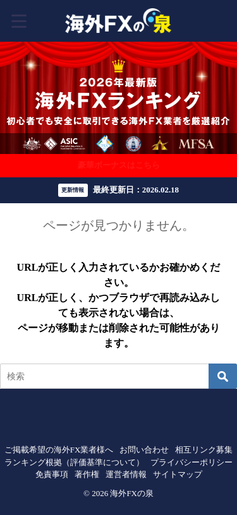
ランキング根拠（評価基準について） (74, 462)
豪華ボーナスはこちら (119, 165)
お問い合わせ (144, 449)
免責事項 (51, 474)
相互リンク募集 (204, 449)
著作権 (87, 474)
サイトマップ (177, 474)
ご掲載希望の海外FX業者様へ (59, 449)
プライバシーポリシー (191, 462)
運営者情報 (126, 474)
